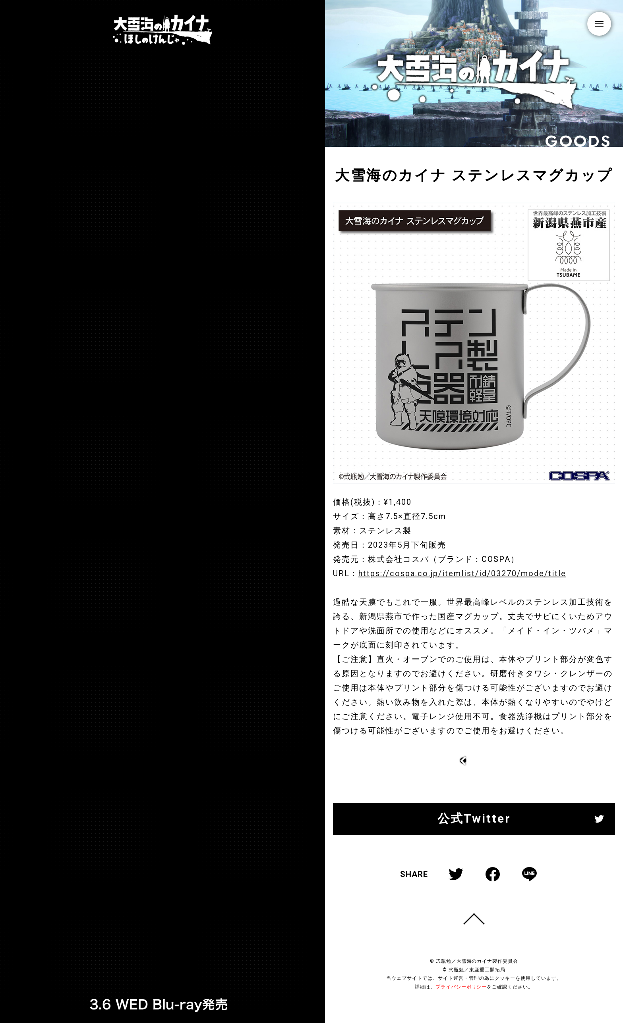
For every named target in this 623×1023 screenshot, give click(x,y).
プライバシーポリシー (461, 987)
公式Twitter (474, 818)
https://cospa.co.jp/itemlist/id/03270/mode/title (461, 580)
